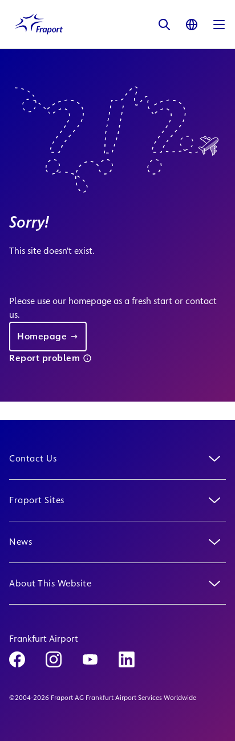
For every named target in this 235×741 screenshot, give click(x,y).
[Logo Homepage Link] (38, 24)
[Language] (191, 24)
